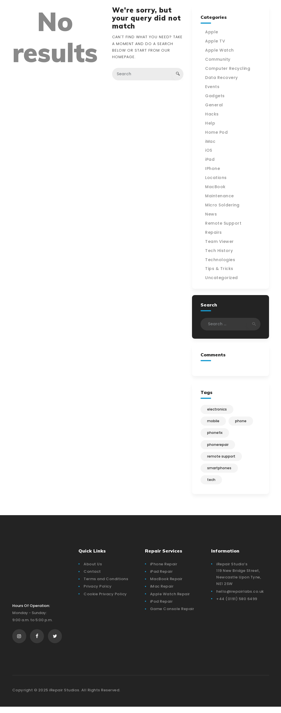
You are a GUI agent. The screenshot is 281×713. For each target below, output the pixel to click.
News (211, 215)
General (215, 105)
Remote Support (224, 224)
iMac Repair (162, 591)
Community (218, 59)
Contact (92, 576)
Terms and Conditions (106, 584)
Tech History (219, 252)
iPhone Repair (163, 569)
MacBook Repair (166, 584)
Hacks (212, 114)
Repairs (214, 233)
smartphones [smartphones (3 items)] (220, 472)
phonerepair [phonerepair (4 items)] (218, 447)
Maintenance (220, 197)
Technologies (221, 261)
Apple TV (216, 41)
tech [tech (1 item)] (212, 484)
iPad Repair (161, 576)
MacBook (216, 187)
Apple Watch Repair (170, 599)
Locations (216, 178)
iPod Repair (161, 606)
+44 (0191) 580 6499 (236, 604)
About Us (93, 569)
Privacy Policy (98, 591)
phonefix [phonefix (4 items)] (215, 435)
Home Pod (217, 133)
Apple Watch (220, 50)
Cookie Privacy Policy (105, 599)
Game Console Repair (172, 614)
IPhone (213, 169)
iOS (209, 151)
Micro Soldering (223, 206)
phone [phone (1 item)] (242, 423)
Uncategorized (222, 279)
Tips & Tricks (220, 270)
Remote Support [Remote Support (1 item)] (222, 460)
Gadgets (215, 96)
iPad (210, 160)
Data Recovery (222, 78)
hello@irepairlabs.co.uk (240, 596)
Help (211, 124)
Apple (212, 32)
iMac (211, 142)
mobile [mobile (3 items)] (214, 423)
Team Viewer (220, 242)
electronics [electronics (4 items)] (217, 411)
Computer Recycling (228, 69)
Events (213, 87)
